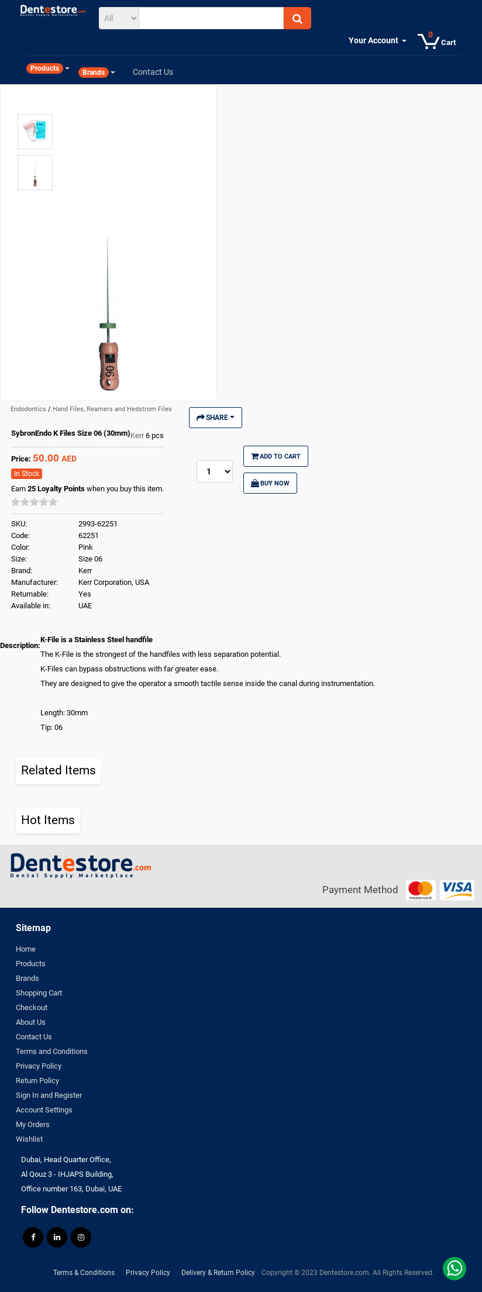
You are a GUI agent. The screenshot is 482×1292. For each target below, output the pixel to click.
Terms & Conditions (84, 1273)
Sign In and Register (49, 1095)
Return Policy (37, 1080)
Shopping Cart (39, 992)
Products (31, 963)
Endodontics (29, 409)
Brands (27, 978)
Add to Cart (276, 456)
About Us (31, 1022)
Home (26, 949)
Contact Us (34, 1036)
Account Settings (44, 1109)
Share (216, 417)
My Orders (33, 1124)
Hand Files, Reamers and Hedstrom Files (112, 409)
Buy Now (270, 483)
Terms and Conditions (52, 1051)
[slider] (34, 502)
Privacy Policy (38, 1066)
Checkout (31, 1007)
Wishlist (29, 1139)
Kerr (138, 435)
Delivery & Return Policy (218, 1273)
